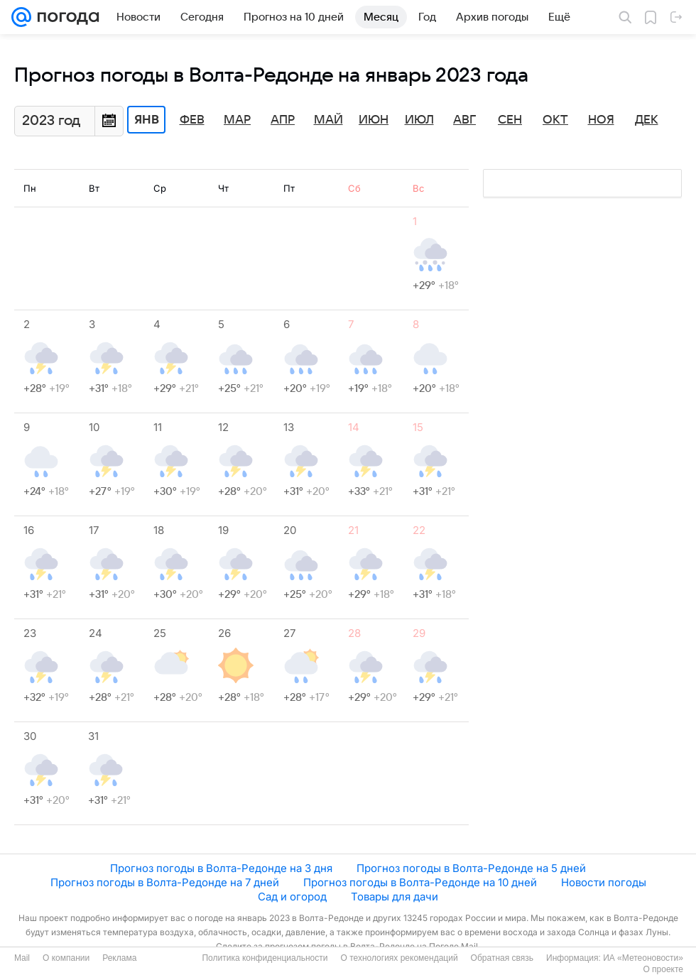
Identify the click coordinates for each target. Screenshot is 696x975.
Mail (22, 958)
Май (328, 120)
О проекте (663, 969)
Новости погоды (603, 882)
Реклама (119, 958)
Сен (510, 120)
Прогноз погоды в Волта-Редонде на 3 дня (221, 868)
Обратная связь (502, 958)
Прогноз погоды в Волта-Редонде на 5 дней (471, 868)
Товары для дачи (394, 896)
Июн (373, 120)
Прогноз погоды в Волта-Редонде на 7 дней (164, 882)
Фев (192, 120)
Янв (146, 120)
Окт (555, 120)
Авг (464, 120)
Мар (237, 120)
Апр (283, 120)
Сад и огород (292, 896)
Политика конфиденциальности (264, 958)
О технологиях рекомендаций (398, 958)
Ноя (601, 120)
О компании (66, 958)
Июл (419, 120)
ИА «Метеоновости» (643, 958)
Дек (646, 120)
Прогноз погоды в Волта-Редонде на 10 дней (420, 882)
